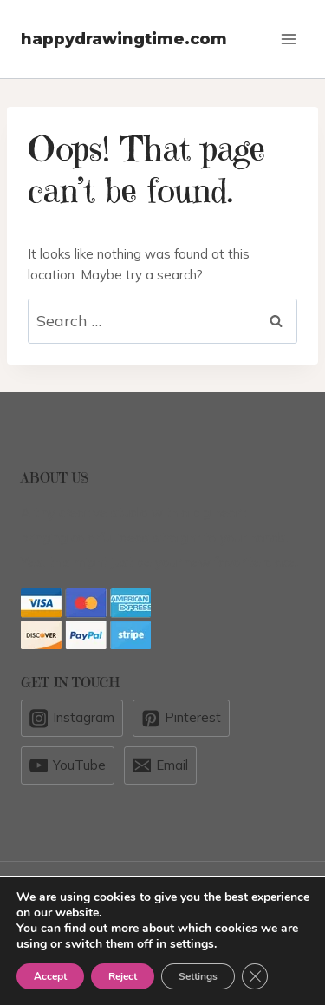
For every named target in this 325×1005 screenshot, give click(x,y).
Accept (50, 976)
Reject (122, 976)
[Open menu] (288, 38)
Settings (198, 976)
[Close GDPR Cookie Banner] (255, 976)
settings (192, 944)
